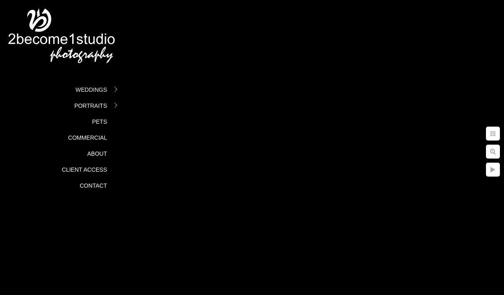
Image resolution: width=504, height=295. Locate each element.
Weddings (91, 89)
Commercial (87, 137)
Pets (99, 121)
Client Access (84, 169)
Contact (93, 185)
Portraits (90, 105)
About (97, 153)
